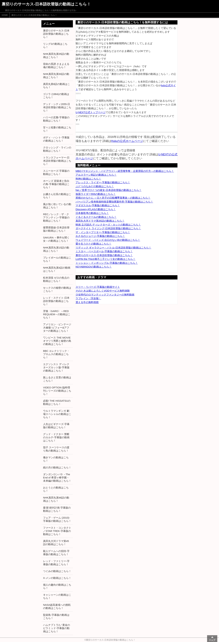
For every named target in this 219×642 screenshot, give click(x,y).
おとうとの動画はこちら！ (56, 489)
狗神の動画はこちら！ (88, 178)
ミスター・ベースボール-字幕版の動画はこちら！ (104, 251)
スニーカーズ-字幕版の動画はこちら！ (56, 172)
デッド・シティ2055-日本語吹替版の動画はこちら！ (57, 107)
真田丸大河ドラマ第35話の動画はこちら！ (100, 220)
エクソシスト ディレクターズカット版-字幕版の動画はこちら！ (56, 367)
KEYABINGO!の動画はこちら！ (94, 266)
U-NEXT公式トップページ (91, 112)
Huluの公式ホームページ (127, 140)
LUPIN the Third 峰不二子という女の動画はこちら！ (105, 259)
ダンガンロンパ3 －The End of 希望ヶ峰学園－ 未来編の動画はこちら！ (57, 477)
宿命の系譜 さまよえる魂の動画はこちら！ (56, 65)
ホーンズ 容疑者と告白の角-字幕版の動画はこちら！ (56, 184)
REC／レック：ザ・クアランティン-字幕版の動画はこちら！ (56, 217)
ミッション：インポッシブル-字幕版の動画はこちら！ (107, 262)
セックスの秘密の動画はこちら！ (57, 289)
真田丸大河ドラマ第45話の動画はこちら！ (56, 543)
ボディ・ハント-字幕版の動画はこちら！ (56, 139)
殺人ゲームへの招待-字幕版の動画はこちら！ (56, 553)
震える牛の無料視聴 (87, 302)
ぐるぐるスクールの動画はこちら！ (96, 216)
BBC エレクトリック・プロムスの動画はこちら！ (56, 354)
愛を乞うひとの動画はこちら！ (93, 243)
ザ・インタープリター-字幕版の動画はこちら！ (103, 232)
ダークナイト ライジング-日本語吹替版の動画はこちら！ (108, 228)
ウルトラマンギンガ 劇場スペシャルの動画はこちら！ (57, 414)
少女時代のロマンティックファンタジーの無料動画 (105, 294)
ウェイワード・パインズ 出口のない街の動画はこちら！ (108, 239)
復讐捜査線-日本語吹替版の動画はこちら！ (56, 229)
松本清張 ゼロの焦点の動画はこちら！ (56, 279)
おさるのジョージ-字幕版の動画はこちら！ (100, 236)
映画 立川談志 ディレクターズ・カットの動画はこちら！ (108, 224)
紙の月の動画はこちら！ (57, 467)
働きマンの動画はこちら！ (56, 459)
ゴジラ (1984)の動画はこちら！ (56, 96)
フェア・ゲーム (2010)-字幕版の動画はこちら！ (57, 519)
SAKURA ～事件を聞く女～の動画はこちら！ (56, 239)
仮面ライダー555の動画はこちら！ (96, 193)
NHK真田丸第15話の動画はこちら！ (56, 249)
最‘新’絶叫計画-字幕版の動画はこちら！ (57, 509)
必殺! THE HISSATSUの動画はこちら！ (57, 402)
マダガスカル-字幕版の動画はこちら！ (98, 205)
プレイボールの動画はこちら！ (57, 259)
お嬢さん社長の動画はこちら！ (57, 196)
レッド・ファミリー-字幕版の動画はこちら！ (56, 563)
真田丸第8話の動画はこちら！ (56, 86)
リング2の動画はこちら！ (55, 45)
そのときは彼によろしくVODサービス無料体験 (103, 290)
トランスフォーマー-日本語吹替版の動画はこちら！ (57, 160)
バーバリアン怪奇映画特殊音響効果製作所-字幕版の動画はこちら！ (114, 201)
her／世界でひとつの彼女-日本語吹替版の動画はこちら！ (109, 190)
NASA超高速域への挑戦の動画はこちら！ (57, 606)
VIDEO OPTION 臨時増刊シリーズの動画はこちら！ (57, 390)
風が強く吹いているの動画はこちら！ (57, 206)
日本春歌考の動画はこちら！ (92, 213)
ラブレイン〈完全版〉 (88, 298)
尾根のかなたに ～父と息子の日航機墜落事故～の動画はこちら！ (113, 197)
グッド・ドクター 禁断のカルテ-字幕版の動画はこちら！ (56, 437)
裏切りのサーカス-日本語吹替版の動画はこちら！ (34, 15)
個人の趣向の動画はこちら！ (57, 586)
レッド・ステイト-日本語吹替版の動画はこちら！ (56, 301)
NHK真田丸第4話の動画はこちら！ (56, 269)
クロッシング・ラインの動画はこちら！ (57, 149)
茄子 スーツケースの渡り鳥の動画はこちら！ (56, 449)
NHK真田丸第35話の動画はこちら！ (56, 55)
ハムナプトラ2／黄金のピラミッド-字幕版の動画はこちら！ (56, 628)
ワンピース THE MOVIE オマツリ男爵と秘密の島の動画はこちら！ (57, 341)
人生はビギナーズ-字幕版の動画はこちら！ (56, 426)
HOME (5, 15)
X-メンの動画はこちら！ (57, 577)
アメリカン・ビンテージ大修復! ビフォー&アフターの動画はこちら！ (57, 327)
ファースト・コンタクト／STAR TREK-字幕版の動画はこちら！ (57, 531)
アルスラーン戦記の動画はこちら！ (96, 174)
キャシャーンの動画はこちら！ (57, 596)
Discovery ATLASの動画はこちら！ (96, 209)
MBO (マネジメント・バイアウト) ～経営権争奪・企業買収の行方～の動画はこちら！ (125, 171)
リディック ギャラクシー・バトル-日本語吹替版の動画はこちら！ (113, 247)
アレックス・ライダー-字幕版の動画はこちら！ (103, 182)
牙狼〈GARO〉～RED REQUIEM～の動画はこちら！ (56, 314)
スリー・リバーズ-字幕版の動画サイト (98, 286)
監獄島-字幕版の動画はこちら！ (56, 616)
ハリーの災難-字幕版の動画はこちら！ (56, 119)
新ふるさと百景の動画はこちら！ (57, 379)
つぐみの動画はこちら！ (57, 571)
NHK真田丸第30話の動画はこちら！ (56, 76)
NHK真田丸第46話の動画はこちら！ (56, 499)
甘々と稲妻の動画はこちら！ (57, 129)
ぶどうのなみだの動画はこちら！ (95, 186)
